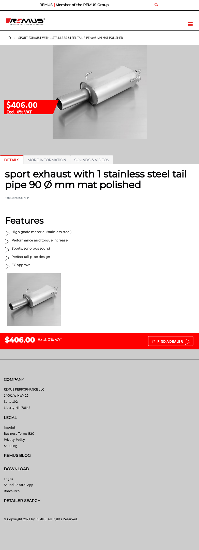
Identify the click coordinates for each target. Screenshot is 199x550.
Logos (8, 478)
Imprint (9, 427)
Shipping (10, 445)
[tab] (11, 160)
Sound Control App (18, 484)
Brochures (12, 491)
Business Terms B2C (19, 433)
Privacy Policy (14, 439)
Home (9, 38)
